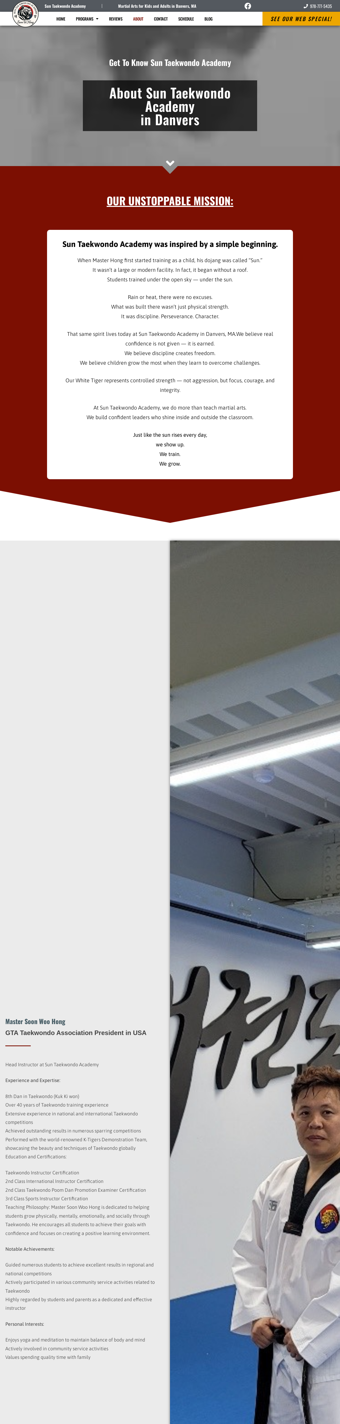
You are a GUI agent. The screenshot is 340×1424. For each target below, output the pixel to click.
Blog (208, 19)
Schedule (186, 19)
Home (60, 19)
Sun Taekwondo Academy (65, 6)
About (138, 19)
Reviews (115, 19)
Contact (161, 19)
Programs (87, 18)
